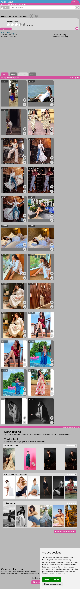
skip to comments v (71, 427)
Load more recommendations (65, 531)
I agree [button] (46, 579)
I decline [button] (56, 579)
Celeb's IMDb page (8, 33)
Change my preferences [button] (52, 584)
